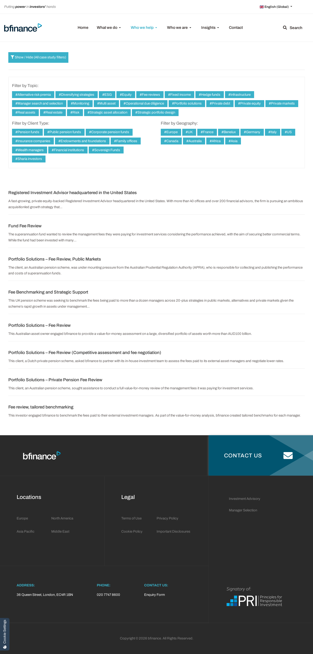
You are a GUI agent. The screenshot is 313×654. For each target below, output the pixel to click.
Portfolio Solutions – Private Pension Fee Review (55, 380)
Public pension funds (65, 132)
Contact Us (258, 455)
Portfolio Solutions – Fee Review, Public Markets (54, 259)
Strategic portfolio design (156, 112)
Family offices (126, 141)
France (207, 132)
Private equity (250, 103)
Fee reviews (150, 94)
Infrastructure (240, 94)
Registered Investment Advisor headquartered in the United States (72, 192)
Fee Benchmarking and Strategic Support (48, 292)
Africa (216, 141)
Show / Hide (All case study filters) (38, 57)
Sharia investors (29, 159)
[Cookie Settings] (4, 634)
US (289, 132)
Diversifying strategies (77, 94)
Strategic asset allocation (108, 112)
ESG (108, 94)
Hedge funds (210, 94)
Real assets (26, 112)
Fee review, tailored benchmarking (40, 407)
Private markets (282, 103)
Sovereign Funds (107, 150)
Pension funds (28, 132)
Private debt (220, 103)
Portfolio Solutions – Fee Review (39, 325)
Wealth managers (30, 150)
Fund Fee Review (25, 226)
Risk (75, 112)
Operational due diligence (144, 103)
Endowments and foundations (83, 141)
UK (190, 132)
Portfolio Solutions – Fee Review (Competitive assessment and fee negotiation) (84, 352)
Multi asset (107, 103)
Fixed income (180, 94)
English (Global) (274, 7)
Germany (252, 132)
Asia (233, 141)
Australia (195, 141)
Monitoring (80, 103)
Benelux (229, 132)
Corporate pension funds (110, 132)
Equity (126, 94)
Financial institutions (68, 150)
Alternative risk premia (34, 94)
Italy (273, 132)
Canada (172, 141)
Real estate (53, 112)
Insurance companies (33, 141)
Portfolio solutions (187, 103)
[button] (110, 28)
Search (292, 28)
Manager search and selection (40, 103)
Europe (172, 132)
